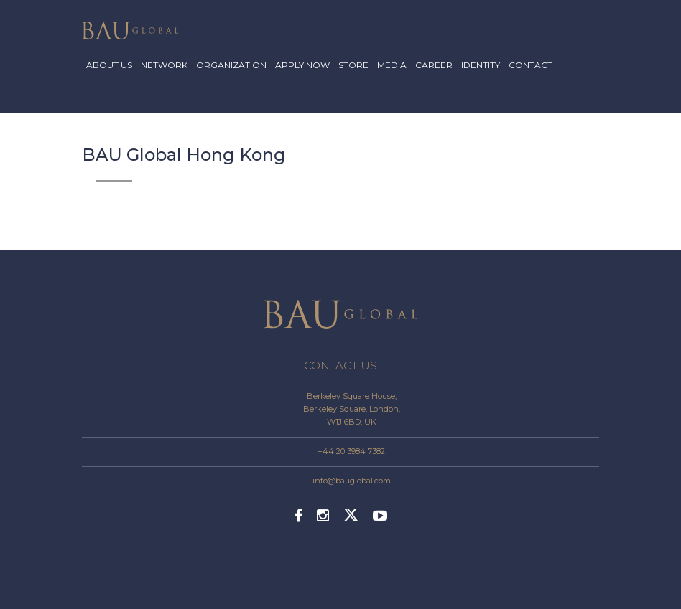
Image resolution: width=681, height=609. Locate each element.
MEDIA (392, 65)
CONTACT (530, 65)
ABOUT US (109, 65)
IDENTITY (480, 65)
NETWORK (164, 65)
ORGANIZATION (231, 65)
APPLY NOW (302, 65)
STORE (353, 65)
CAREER (434, 65)
